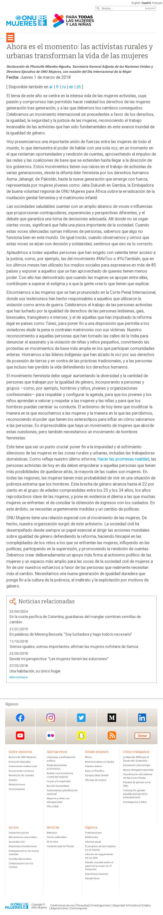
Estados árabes (93, 766)
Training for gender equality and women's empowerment (135, 794)
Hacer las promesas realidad (123, 459)
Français (157, 2)
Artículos (52, 833)
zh (78, 86)
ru (64, 86)
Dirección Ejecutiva (20, 762)
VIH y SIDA (52, 807)
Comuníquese (17, 789)
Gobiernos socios (19, 833)
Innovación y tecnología (136, 765)
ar (51, 86)
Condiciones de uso (62, 906)
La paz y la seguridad (58, 781)
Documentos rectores (21, 771)
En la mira (52, 842)
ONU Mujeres (39, 908)
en (71, 86)
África (88, 757)
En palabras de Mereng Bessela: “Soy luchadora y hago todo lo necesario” (71, 634)
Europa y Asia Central (96, 775)
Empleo (13, 780)
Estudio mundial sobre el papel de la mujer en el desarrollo (99, 867)
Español (145, 2)
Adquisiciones (17, 785)
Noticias (53, 827)
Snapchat (81, 735)
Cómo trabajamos (136, 752)
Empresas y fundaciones (23, 847)
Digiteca (91, 827)
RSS (111, 735)
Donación (142, 735)
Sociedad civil (17, 842)
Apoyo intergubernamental (138, 770)
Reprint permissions (96, 874)
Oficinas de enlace (95, 780)
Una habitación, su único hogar (35, 671)
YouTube (20, 735)
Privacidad (83, 906)
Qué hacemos (57, 752)
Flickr (50, 735)
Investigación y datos (135, 802)
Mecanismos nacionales (23, 838)
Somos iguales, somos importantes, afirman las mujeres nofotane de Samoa (74, 646)
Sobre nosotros (20, 752)
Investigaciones (101, 906)
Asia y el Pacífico (94, 771)
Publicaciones (93, 833)
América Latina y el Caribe (99, 762)
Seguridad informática (126, 906)
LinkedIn (142, 717)
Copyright (36, 905)
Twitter (81, 717)
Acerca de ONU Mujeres (22, 757)
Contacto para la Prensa (60, 847)
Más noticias (17, 677)
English (135, 2)
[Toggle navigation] (10, 37)
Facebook (20, 717)
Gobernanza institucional (23, 766)
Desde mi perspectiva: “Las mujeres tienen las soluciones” (59, 659)
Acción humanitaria (58, 786)
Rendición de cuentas (21, 775)
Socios (14, 827)
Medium (111, 717)
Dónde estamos (96, 752)
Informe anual (93, 842)
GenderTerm (92, 879)
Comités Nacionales (20, 859)
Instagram (50, 717)
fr (57, 86)
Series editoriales (57, 838)
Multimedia (91, 838)
